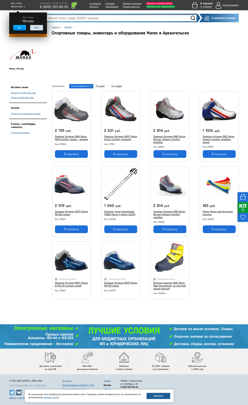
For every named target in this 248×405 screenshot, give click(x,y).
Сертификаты (112, 6)
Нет (36, 27)
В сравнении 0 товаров (223, 18)
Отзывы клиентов (131, 6)
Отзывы (107, 381)
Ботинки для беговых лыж (23, 93)
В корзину (71, 154)
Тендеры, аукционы (132, 3)
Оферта (12, 398)
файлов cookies (51, 397)
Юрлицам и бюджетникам (159, 3)
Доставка (110, 3)
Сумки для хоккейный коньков (25, 114)
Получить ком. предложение (160, 6)
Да (19, 27)
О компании (95, 3)
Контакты (93, 6)
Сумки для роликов (20, 133)
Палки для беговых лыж (22, 97)
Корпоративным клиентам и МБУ (78, 385)
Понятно (158, 396)
